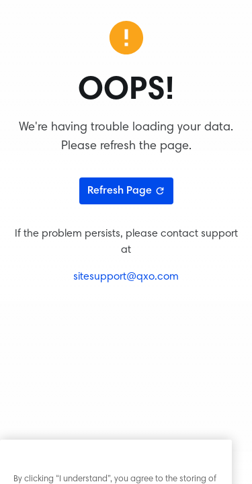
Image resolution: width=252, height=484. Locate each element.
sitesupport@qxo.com (126, 277)
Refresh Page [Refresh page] (126, 191)
